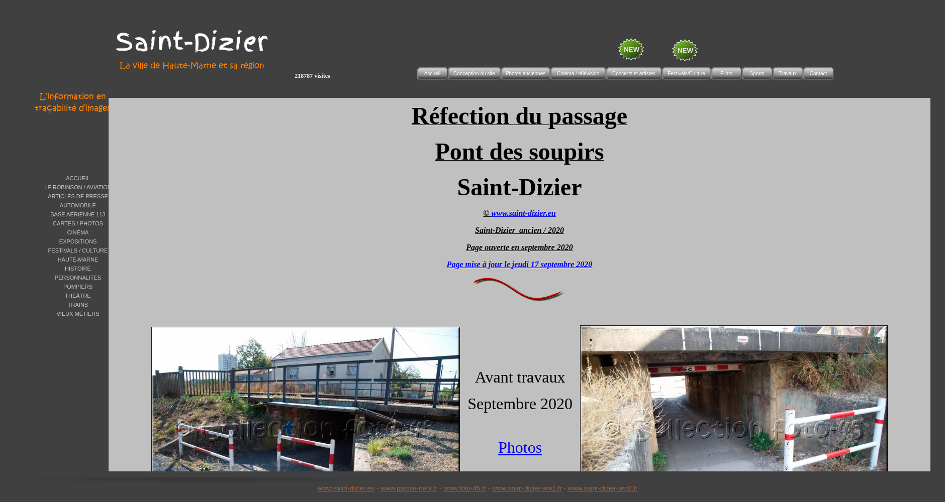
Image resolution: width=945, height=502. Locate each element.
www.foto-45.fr (464, 488)
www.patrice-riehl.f (408, 488)
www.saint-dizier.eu (345, 488)
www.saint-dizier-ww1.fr (527, 488)
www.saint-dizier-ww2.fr (603, 488)
